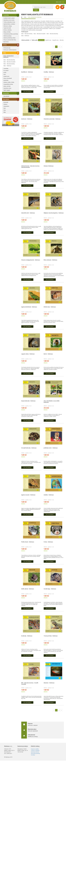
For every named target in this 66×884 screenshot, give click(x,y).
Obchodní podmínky (35, 753)
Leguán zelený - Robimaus (28, 354)
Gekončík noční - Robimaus (28, 213)
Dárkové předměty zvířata (9, 37)
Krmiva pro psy (6, 48)
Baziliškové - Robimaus (27, 72)
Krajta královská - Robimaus (28, 401)
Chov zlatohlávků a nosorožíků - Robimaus (52, 401)
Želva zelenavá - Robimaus (50, 260)
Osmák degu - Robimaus (50, 588)
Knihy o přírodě (6, 86)
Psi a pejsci (6, 70)
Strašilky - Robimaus (49, 72)
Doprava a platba (35, 749)
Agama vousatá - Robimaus (28, 495)
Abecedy (61, 40)
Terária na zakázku (35, 750)
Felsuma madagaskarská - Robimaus (30, 260)
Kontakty (33, 755)
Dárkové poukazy (7, 36)
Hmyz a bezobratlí (7, 78)
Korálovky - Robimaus (26, 636)
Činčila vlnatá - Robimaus (27, 542)
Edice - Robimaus (7, 65)
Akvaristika (5, 80)
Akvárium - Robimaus (49, 682)
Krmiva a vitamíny (7, 30)
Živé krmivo (6, 41)
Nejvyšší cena (55, 40)
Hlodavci (5, 104)
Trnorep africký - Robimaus (51, 636)
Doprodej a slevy (7, 88)
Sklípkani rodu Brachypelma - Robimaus (54, 213)
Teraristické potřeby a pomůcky (10, 34)
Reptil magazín (6, 90)
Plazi (4, 108)
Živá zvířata (6, 99)
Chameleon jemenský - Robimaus (52, 119)
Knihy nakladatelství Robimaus (8, 56)
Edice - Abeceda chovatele (9, 61)
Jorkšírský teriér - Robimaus (51, 448)
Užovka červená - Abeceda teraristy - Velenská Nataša (30, 166)
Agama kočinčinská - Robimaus (29, 307)
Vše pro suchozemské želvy (9, 39)
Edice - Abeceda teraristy (9, 63)
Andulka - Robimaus (49, 495)
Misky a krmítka (7, 32)
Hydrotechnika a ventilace (9, 24)
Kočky (4, 72)
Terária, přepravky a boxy (9, 22)
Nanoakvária (6, 96)
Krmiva (5, 44)
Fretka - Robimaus (48, 542)
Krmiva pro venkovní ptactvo (9, 49)
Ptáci (4, 74)
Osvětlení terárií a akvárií (9, 18)
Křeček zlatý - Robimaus (50, 307)
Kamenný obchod (35, 752)
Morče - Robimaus (48, 354)
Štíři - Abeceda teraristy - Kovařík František (29, 683)
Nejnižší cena (48, 40)
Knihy (4, 53)
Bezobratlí (5, 102)
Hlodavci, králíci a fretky (8, 82)
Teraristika (6, 15)
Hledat (36, 10)
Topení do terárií (7, 28)
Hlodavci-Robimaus (49, 166)
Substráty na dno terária (8, 20)
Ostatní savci (6, 76)
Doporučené (41, 40)
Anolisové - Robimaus (26, 119)
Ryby (4, 112)
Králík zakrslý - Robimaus (27, 588)
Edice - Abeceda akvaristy (9, 59)
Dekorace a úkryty (7, 26)
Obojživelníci (6, 106)
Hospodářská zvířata (8, 84)
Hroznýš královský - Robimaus (28, 448)
